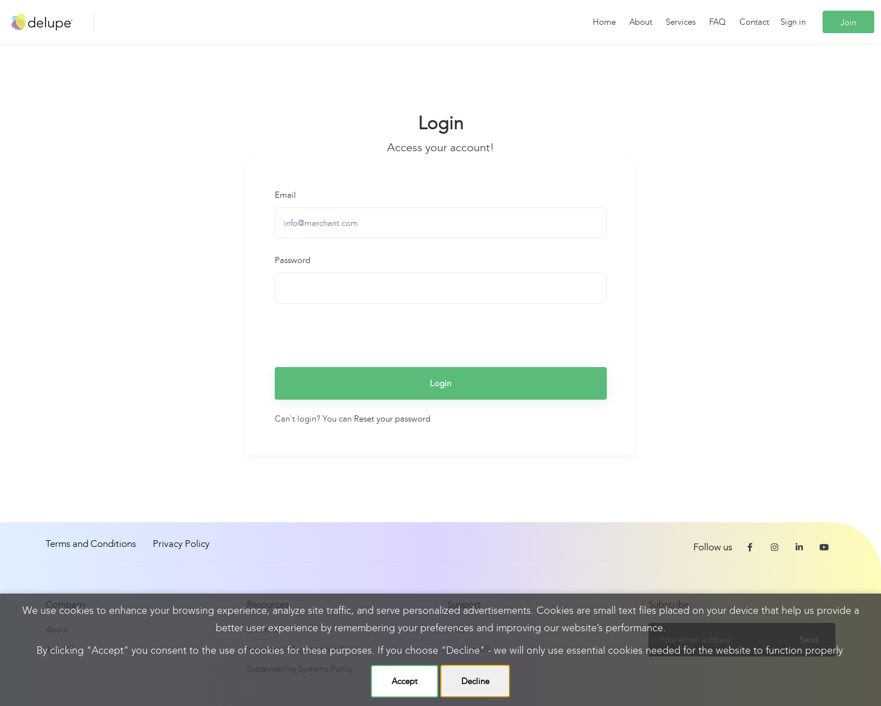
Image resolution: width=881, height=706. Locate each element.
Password (292, 260)
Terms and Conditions (91, 544)
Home (604, 22)
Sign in (793, 22)
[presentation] (360, 334)
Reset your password (392, 419)
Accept (404, 681)
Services (681, 22)
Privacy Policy (181, 544)
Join (848, 22)
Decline (475, 681)
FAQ (717, 22)
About (640, 22)
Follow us (712, 547)
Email (285, 195)
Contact (754, 22)
